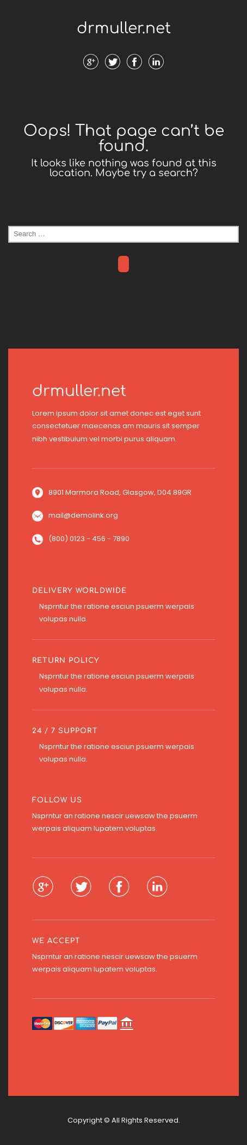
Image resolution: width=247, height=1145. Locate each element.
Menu (123, 97)
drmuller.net (124, 28)
